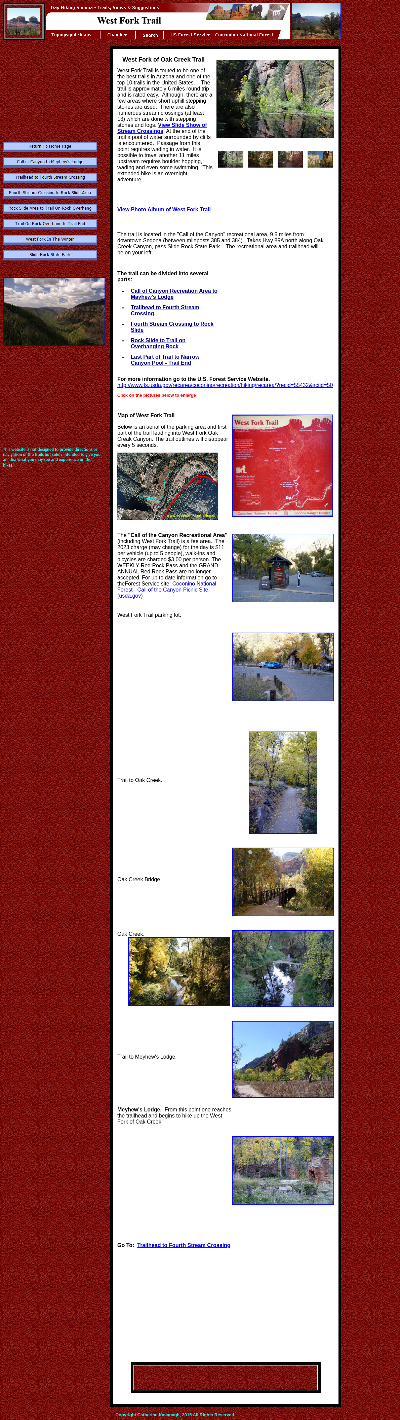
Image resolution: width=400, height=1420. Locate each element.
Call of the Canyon (154, 535)
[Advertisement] (53, 94)
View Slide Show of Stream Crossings (162, 128)
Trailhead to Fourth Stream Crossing (183, 1245)
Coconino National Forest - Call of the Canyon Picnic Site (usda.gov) (166, 590)
